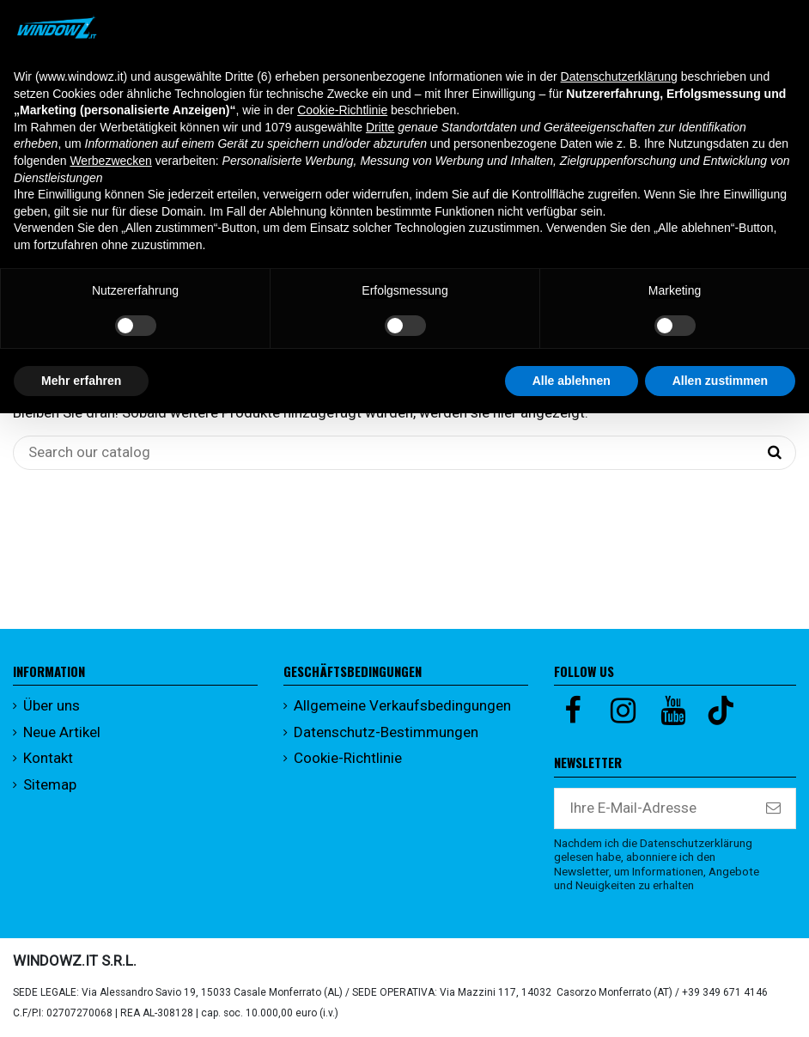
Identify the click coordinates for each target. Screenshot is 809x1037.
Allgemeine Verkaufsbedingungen (402, 705)
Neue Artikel (61, 732)
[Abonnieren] (773, 808)
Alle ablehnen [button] (571, 380)
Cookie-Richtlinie (348, 757)
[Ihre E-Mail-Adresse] (653, 808)
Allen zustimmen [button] (720, 380)
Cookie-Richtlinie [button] (342, 110)
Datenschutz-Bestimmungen (386, 732)
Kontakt (48, 757)
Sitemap (49, 784)
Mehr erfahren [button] (81, 380)
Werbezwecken (110, 161)
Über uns (51, 705)
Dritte (380, 127)
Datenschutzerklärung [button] (619, 76)
